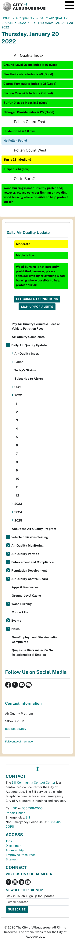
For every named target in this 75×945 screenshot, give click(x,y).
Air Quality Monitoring (27, 545)
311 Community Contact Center (33, 782)
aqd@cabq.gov (15, 729)
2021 (17, 387)
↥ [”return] (37, 768)
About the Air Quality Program (34, 529)
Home (6, 18)
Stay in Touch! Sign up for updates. (30, 896)
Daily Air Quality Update (29, 345)
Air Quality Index (26, 353)
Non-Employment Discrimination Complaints (35, 639)
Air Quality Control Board (29, 579)
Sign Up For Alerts (37, 307)
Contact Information (23, 703)
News (15, 629)
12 (17, 495)
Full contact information (19, 741)
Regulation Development (29, 570)
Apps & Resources (25, 587)
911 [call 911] (28, 817)
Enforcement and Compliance (32, 562)
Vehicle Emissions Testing (29, 537)
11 (17, 487)
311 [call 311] (15, 808)
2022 (22, 23)
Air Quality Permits (25, 554)
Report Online (15, 813)
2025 (18, 520)
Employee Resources (20, 855)
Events (16, 620)
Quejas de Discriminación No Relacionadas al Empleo (32, 652)
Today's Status (25, 370)
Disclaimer (13, 846)
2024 (18, 512)
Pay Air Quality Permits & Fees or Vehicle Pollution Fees (36, 326)
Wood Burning (21, 604)
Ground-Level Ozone (26, 595)
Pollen (18, 362)
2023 (18, 504)
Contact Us (20, 612)
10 (17, 479)
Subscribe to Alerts (28, 378)
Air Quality (25, 18)
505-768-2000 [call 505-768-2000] (32, 808)
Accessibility (15, 850)
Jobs (9, 841)
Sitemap (12, 859)
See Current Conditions (37, 299)
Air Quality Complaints (28, 337)
